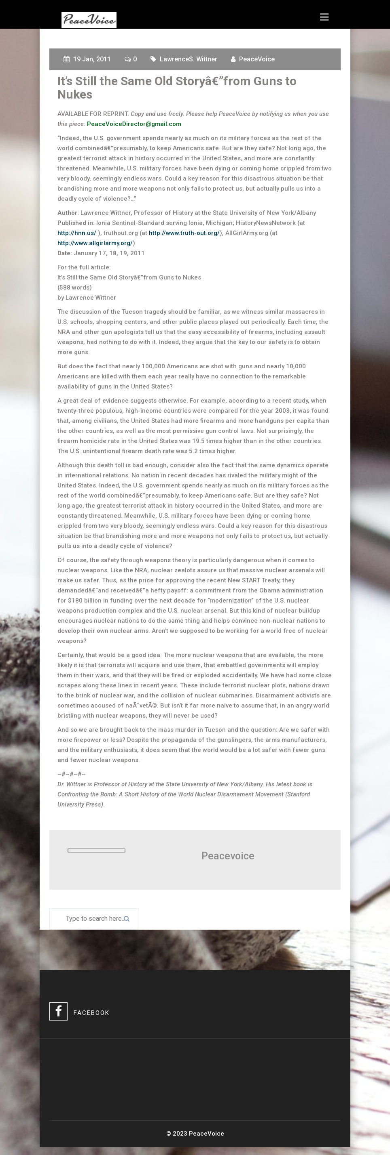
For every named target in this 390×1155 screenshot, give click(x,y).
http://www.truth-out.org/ (184, 233)
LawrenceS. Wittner (188, 59)
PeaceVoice (257, 59)
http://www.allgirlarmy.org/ (95, 243)
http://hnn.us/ (77, 233)
